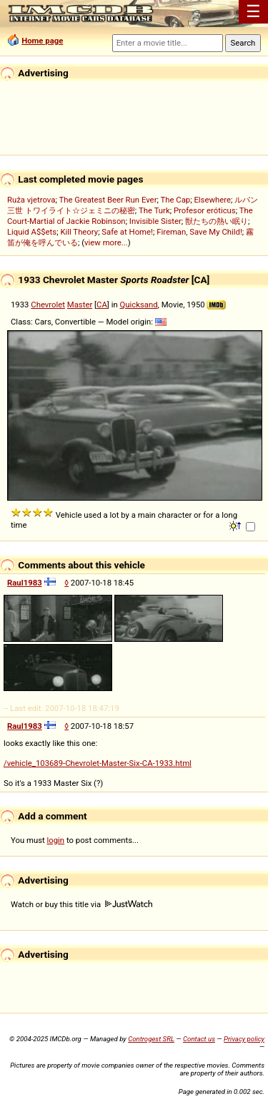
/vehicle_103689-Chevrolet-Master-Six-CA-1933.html (98, 763)
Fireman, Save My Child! (199, 232)
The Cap (175, 200)
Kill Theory (79, 232)
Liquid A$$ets (31, 232)
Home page (42, 41)
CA (101, 305)
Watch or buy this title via (81, 904)
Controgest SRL (151, 1039)
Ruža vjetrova (31, 200)
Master (79, 305)
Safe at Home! (127, 232)
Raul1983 (24, 583)
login (56, 840)
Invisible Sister (155, 221)
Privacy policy (244, 1039)
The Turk (154, 210)
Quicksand (138, 305)
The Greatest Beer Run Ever (108, 200)
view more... (106, 242)
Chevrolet (48, 305)
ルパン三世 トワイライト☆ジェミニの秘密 (132, 205)
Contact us (199, 1039)
